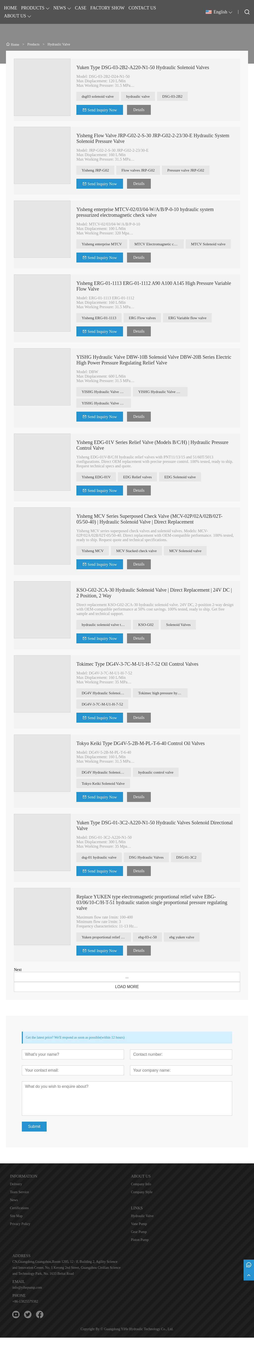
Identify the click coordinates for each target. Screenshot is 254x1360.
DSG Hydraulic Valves (151, 879)
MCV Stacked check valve (140, 568)
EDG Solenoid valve (186, 493)
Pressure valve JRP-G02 (193, 171)
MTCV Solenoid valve (100, 258)
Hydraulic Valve (142, 1238)
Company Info (141, 1206)
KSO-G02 (147, 642)
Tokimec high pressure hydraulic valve (163, 711)
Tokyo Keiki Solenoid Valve (104, 804)
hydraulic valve (142, 96)
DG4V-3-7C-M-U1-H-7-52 (104, 723)
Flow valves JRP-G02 (142, 171)
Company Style (142, 1214)
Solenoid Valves (181, 642)
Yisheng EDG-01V (97, 493)
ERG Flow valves (146, 332)
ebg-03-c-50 (148, 959)
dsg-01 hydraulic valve (100, 879)
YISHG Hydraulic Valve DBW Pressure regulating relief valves (106, 419)
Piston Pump (140, 1262)
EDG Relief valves (142, 493)
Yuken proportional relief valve (106, 959)
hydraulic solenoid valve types (106, 642)
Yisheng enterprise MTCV (103, 246)
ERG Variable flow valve (195, 332)
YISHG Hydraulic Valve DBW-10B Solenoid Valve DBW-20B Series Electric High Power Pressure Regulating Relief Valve (153, 374)
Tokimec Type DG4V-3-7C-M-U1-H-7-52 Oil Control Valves (137, 682)
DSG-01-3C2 (193, 879)
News (14, 1222)
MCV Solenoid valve (192, 568)
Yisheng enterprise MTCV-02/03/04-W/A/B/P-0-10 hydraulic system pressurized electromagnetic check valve (145, 213)
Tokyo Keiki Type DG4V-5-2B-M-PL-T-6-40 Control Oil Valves (140, 763)
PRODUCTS (32, 7)
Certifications (19, 1230)
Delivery (16, 1206)
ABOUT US (15, 15)
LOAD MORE (127, 1009)
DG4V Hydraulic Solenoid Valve (106, 711)
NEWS (59, 7)
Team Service (19, 1214)
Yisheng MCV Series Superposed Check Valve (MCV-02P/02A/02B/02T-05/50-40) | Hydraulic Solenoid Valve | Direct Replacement (149, 535)
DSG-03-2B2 (178, 96)
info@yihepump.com (27, 1310)
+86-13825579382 (25, 1324)
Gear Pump (139, 1254)
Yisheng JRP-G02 (96, 171)
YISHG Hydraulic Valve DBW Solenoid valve (163, 407)
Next (18, 992)
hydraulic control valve (157, 792)
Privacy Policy (20, 1246)
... (126, 999)
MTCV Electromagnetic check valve (162, 246)
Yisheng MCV (93, 568)
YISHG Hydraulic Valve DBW (106, 407)
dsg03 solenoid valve (99, 96)
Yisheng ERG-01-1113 (100, 332)
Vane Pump (139, 1246)
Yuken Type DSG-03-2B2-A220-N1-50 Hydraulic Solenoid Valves (142, 67)
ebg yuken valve (185, 959)
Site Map (16, 1238)
